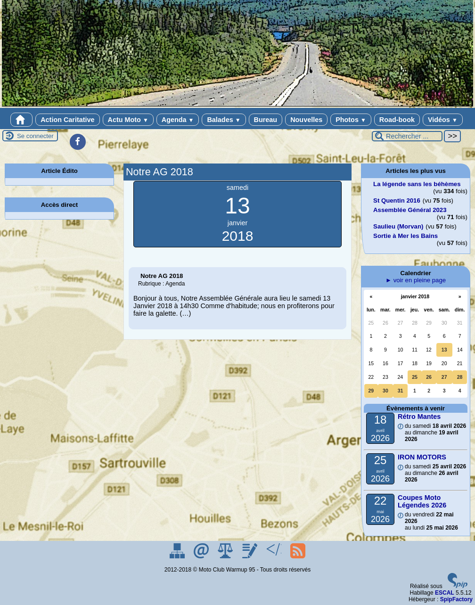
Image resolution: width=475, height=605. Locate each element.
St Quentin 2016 (396, 200)
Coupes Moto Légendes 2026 (422, 501)
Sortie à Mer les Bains (405, 235)
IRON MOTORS (422, 457)
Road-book (397, 119)
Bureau (266, 119)
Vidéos (443, 119)
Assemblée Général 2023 (409, 209)
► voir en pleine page (415, 280)
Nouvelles (306, 119)
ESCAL (444, 592)
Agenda (178, 119)
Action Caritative (67, 119)
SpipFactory (456, 599)
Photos (351, 119)
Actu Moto (128, 119)
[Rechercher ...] (407, 136)
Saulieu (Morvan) (398, 226)
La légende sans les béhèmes (416, 184)
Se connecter (35, 135)
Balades (223, 119)
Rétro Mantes (419, 416)
